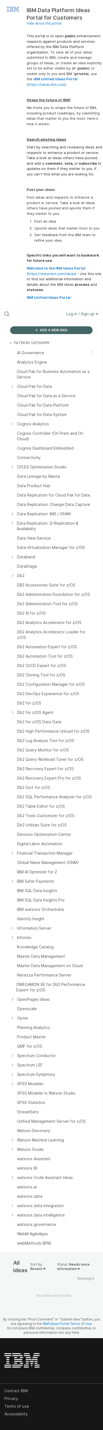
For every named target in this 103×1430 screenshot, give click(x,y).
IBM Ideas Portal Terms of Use (67, 1324)
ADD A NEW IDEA (51, 330)
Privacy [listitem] (11, 1398)
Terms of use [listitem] (16, 1406)
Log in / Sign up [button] (82, 313)
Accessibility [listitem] (16, 1414)
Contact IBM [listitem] (16, 1390)
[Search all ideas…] (32, 314)
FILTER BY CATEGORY (29, 343)
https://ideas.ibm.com (46, 84)
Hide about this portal (44, 23)
